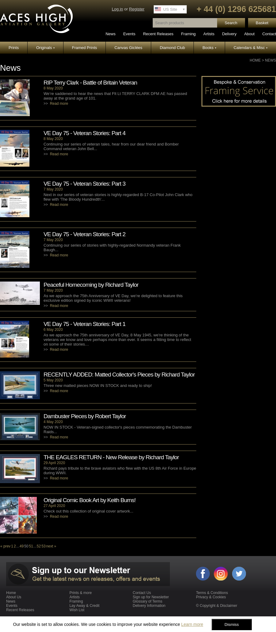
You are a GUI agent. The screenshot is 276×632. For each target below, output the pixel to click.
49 (22, 546)
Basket (262, 23)
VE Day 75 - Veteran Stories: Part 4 (84, 133)
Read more (59, 103)
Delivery (229, 34)
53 (43, 546)
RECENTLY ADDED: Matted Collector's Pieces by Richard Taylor (119, 374)
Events (129, 34)
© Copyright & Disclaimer (216, 606)
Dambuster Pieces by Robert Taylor (85, 416)
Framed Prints (84, 47)
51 (31, 546)
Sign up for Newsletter (151, 597)
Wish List (76, 610)
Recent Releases (158, 34)
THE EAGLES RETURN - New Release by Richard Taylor (111, 457)
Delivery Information (149, 606)
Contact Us (142, 593)
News (110, 34)
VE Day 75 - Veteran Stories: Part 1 (84, 324)
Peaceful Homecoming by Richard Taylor (91, 285)
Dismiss (231, 624)
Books (209, 47)
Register (136, 9)
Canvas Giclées (128, 47)
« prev (5, 546)
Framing (188, 34)
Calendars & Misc (250, 47)
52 (39, 546)
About (249, 34)
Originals (45, 47)
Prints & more (80, 593)
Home (255, 60)
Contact (269, 34)
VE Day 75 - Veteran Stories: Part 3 (84, 183)
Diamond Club (172, 47)
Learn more (192, 624)
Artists (208, 34)
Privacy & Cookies (211, 597)
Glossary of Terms (147, 601)
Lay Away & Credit (84, 606)
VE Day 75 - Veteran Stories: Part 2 (84, 234)
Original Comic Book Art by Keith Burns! (90, 500)
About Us (13, 597)
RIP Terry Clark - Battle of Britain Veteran (90, 82)
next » (51, 546)
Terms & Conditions (212, 593)
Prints (14, 47)
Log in (117, 9)
